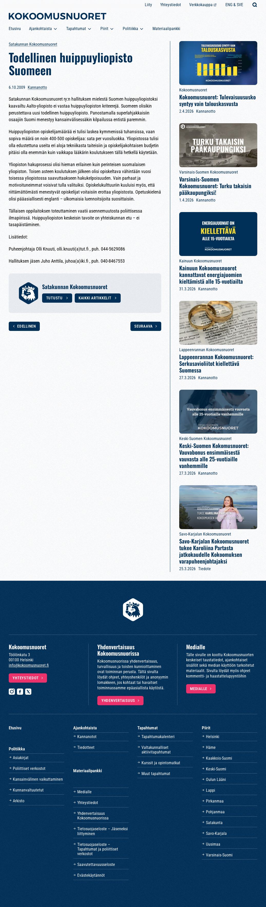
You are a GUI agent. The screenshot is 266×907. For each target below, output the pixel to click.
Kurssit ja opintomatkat (160, 762)
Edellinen (26, 326)
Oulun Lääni (216, 779)
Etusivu (15, 28)
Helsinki (212, 736)
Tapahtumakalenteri (158, 736)
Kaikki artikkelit (95, 298)
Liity (148, 4)
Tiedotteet (85, 747)
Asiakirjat (20, 757)
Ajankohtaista (40, 28)
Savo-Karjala (216, 833)
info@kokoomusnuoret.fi (29, 665)
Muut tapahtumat (155, 773)
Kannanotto (37, 87)
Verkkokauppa (201, 4)
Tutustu (55, 298)
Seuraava (143, 326)
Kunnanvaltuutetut (28, 790)
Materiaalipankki (166, 28)
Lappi (210, 790)
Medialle (198, 688)
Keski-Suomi (216, 769)
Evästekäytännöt (91, 875)
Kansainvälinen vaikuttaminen (38, 779)
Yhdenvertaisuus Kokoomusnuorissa (93, 815)
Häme (211, 747)
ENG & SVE (234, 4)
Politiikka (130, 28)
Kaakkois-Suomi (219, 758)
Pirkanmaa (215, 801)
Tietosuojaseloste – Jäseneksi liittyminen (102, 831)
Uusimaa (213, 844)
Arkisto (18, 800)
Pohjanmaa (215, 811)
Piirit (104, 28)
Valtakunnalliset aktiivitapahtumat (156, 750)
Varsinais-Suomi (219, 855)
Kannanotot (87, 736)
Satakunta (214, 822)
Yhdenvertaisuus (118, 700)
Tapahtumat (76, 28)
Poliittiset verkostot (29, 768)
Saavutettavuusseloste (96, 864)
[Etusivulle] (57, 17)
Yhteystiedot (170, 4)
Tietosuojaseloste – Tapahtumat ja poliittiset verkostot (97, 849)
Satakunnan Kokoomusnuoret (33, 44)
